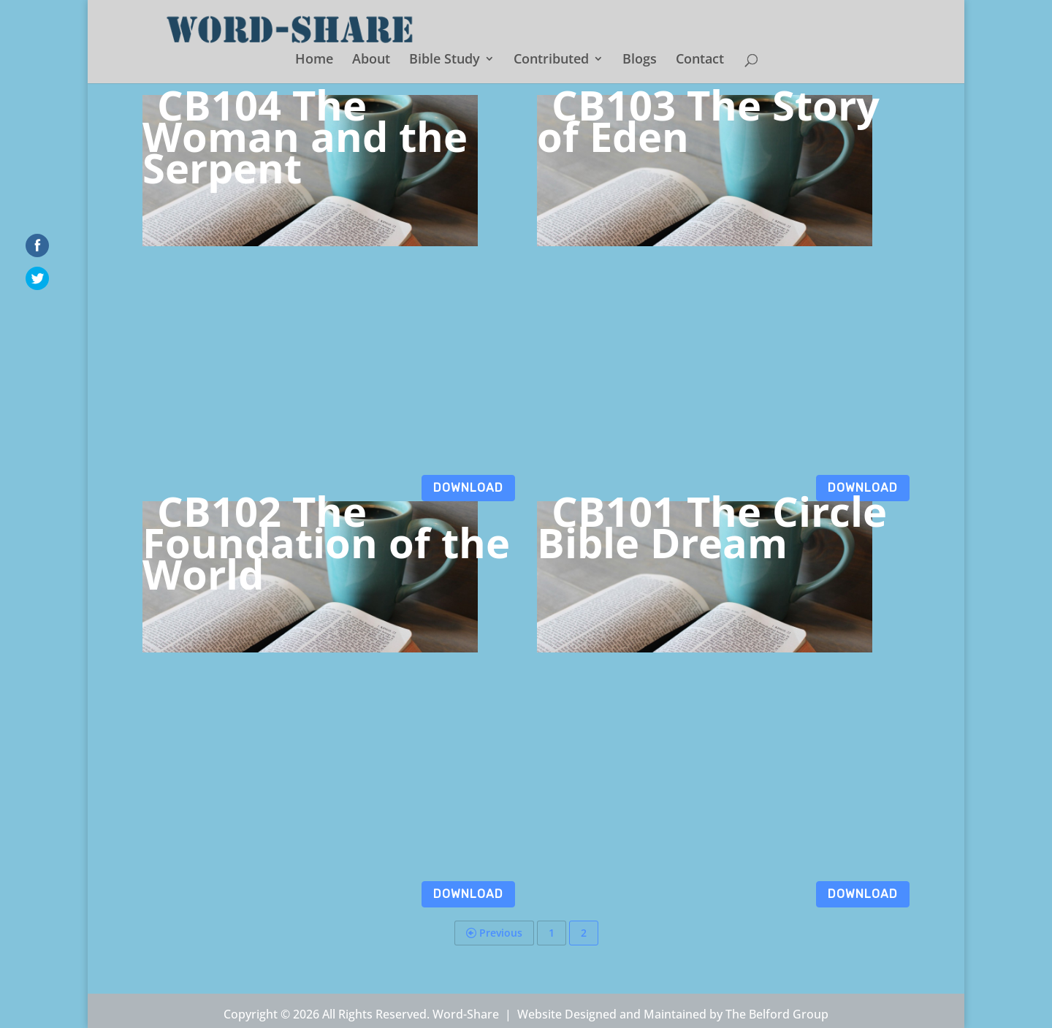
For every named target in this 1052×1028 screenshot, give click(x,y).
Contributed (551, 60)
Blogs (639, 60)
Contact (700, 60)
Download (468, 488)
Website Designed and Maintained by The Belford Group (672, 1014)
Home (314, 60)
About (371, 60)
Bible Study (444, 60)
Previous (494, 933)
